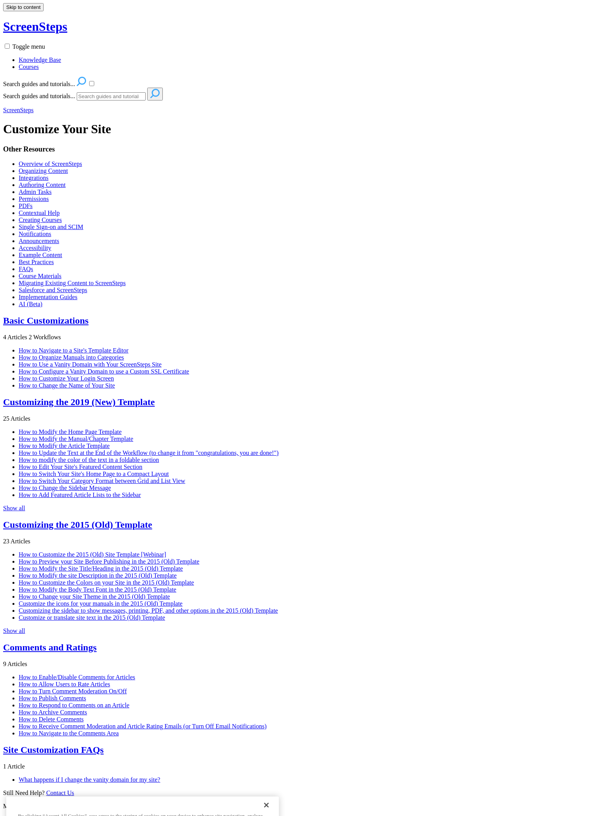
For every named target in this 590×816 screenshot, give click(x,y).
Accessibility (35, 248)
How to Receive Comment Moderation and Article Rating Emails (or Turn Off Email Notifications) (142, 726)
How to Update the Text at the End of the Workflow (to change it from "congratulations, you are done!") (148, 452)
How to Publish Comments (52, 698)
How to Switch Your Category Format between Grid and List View (102, 481)
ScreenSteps (18, 110)
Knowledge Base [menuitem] (40, 59)
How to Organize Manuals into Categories (71, 357)
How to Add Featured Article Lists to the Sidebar (80, 495)
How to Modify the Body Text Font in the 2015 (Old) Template (97, 589)
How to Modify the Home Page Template (70, 431)
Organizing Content (43, 170)
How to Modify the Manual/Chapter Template (76, 438)
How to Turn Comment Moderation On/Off (73, 691)
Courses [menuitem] (29, 66)
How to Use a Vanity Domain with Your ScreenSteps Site (90, 364)
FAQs (26, 269)
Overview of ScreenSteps (50, 163)
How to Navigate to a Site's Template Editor (74, 350)
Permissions (34, 199)
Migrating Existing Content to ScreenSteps (72, 283)
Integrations (33, 177)
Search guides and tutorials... (39, 96)
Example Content (40, 255)
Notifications (35, 234)
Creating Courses (40, 220)
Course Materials (40, 276)
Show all (14, 508)
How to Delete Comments (51, 719)
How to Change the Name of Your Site (67, 385)
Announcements (39, 241)
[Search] (111, 96)
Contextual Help (39, 213)
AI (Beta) (30, 304)
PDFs (26, 206)
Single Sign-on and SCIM (51, 227)
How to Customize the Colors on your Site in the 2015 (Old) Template (106, 582)
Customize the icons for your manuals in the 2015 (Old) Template (101, 603)
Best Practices (36, 262)
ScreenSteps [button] (35, 26)
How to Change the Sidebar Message (65, 488)
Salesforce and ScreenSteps (53, 290)
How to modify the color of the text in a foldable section (89, 459)
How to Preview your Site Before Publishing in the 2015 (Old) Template (109, 561)
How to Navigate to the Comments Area (69, 733)
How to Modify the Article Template (64, 445)
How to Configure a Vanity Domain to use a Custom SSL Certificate (104, 371)
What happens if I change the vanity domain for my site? (89, 779)
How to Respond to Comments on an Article (74, 705)
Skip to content (23, 7)
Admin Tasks (35, 192)
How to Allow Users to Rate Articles (64, 684)
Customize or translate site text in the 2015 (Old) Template (92, 617)
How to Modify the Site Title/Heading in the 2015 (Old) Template (101, 568)
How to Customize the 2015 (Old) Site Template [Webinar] (92, 554)
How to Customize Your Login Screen (66, 378)
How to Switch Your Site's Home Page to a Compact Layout (94, 474)
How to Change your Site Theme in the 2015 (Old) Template (94, 596)
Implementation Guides (48, 297)
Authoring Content (42, 185)
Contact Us (60, 793)
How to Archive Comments (53, 712)
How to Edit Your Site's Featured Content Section (81, 467)
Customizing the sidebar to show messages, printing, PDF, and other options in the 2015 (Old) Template (148, 610)
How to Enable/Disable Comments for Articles (77, 677)
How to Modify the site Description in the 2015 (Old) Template (98, 575)
